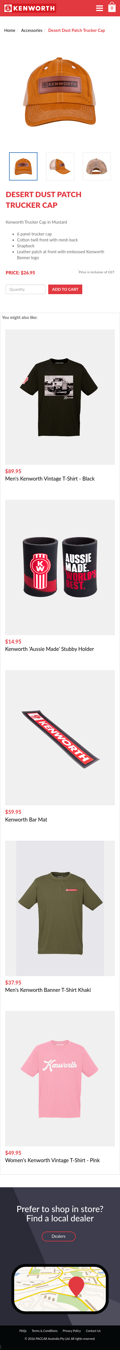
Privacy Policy (72, 1331)
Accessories (31, 30)
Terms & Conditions (45, 1331)
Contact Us (93, 1331)
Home (9, 30)
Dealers (59, 1236)
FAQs (22, 1331)
